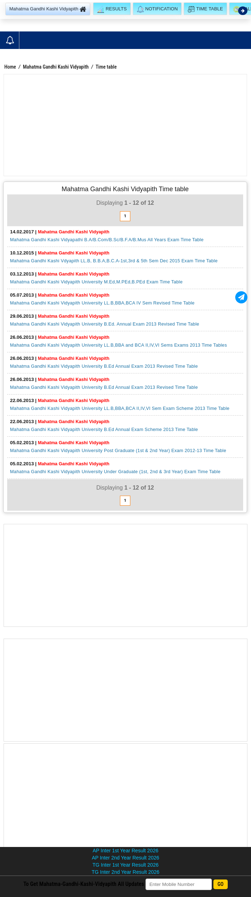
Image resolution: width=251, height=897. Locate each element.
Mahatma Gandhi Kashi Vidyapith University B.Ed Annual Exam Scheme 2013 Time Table (104, 429)
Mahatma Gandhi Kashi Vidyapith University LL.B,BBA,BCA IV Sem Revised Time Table (102, 303)
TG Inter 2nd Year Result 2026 (125, 872)
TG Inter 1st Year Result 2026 (125, 865)
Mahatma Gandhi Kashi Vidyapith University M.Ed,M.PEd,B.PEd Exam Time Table (96, 281)
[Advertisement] (125, 125)
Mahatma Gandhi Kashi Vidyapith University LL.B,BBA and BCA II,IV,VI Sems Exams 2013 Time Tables (118, 345)
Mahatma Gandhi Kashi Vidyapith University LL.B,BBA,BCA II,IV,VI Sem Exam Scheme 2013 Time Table (120, 408)
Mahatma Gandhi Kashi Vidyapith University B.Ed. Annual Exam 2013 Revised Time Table (104, 324)
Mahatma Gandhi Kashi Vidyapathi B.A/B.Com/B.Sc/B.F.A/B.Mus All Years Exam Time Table (107, 239)
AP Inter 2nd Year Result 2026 (125, 858)
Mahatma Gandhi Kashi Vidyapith (56, 67)
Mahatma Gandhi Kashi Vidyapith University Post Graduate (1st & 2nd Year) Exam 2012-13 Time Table (118, 450)
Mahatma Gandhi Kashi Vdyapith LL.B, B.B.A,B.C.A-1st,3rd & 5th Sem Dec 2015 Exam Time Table (114, 260)
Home (10, 67)
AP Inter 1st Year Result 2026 (125, 850)
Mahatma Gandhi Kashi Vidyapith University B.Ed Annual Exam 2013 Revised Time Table (104, 366)
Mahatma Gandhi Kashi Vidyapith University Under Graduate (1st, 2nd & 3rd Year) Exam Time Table (115, 471)
